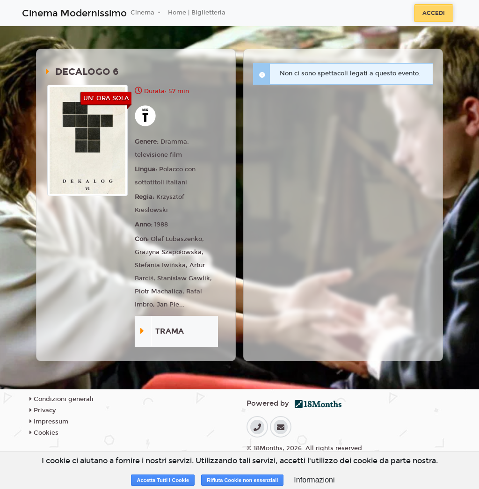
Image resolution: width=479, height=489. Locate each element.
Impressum (48, 421)
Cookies (43, 433)
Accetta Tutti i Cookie (163, 480)
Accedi (433, 13)
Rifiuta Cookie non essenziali (242, 480)
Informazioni (314, 480)
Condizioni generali (61, 399)
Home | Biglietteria (196, 12)
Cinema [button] (143, 12)
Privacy (42, 410)
